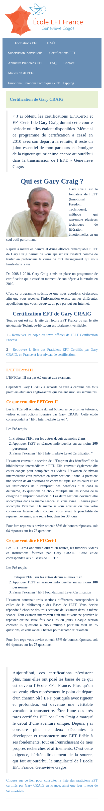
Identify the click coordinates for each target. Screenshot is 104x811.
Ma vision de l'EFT (21, 73)
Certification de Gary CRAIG (36, 99)
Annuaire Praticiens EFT (25, 63)
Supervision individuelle (25, 53)
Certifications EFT (62, 53)
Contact (68, 63)
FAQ (53, 63)
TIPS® (50, 43)
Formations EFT (26, 43)
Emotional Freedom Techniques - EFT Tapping (41, 83)
